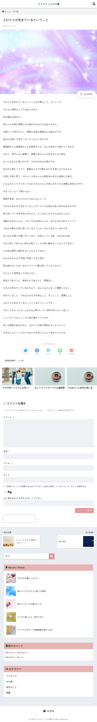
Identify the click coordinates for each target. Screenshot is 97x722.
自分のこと (11, 687)
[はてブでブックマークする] (48, 351)
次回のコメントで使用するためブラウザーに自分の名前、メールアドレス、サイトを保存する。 (47, 486)
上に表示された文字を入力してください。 (23, 498)
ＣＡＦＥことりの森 (49, 4)
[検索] (51, 556)
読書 (8, 693)
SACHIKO (21, 652)
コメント (9, 417)
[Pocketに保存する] (71, 351)
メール (8, 463)
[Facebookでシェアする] (37, 351)
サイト (6, 475)
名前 (6, 451)
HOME (48, 711)
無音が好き (9, 652)
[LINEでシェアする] (60, 351)
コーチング (11, 676)
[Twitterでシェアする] (25, 351)
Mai (18, 657)
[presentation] (19, 519)
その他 (21, 360)
